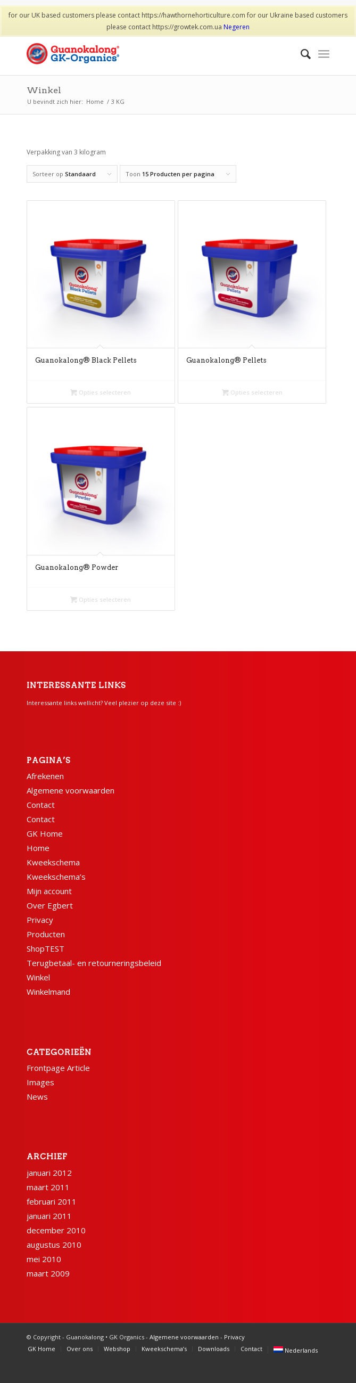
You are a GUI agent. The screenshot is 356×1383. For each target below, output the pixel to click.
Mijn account (49, 891)
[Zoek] (300, 53)
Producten (46, 934)
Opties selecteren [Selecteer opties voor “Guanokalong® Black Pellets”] (100, 392)
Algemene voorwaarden (70, 790)
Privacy (40, 919)
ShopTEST (45, 948)
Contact (41, 804)
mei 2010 (44, 1259)
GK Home (45, 833)
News (37, 1096)
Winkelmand (48, 991)
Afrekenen (45, 776)
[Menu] (323, 54)
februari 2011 (52, 1201)
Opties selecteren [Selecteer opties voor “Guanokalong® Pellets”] (252, 392)
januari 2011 (49, 1215)
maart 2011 (48, 1187)
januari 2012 (49, 1172)
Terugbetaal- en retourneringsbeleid (94, 963)
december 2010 (56, 1230)
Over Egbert (50, 905)
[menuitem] (300, 53)
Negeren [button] (236, 26)
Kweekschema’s (56, 876)
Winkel (44, 90)
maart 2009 (48, 1273)
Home (38, 847)
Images (40, 1082)
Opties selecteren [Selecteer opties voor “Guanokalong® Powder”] (100, 599)
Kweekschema (53, 862)
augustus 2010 (54, 1244)
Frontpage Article (58, 1067)
